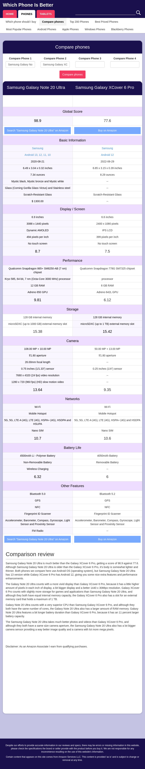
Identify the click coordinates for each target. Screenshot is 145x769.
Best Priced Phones (106, 21)
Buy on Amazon (107, 130)
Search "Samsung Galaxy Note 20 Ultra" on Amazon (37, 130)
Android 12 (107, 154)
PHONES (26, 14)
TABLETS (46, 14)
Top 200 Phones (79, 21)
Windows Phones (95, 29)
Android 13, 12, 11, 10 (38, 154)
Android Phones (46, 29)
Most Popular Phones (18, 29)
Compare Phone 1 (20, 58)
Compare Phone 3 (90, 58)
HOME (10, 14)
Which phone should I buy (21, 21)
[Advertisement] (72, 684)
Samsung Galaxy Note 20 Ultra (36, 87)
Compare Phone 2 (55, 58)
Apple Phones (70, 29)
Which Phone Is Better (28, 5)
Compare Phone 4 (124, 58)
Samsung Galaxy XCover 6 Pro (104, 87)
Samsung (37, 148)
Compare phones (53, 21)
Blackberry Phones (122, 29)
